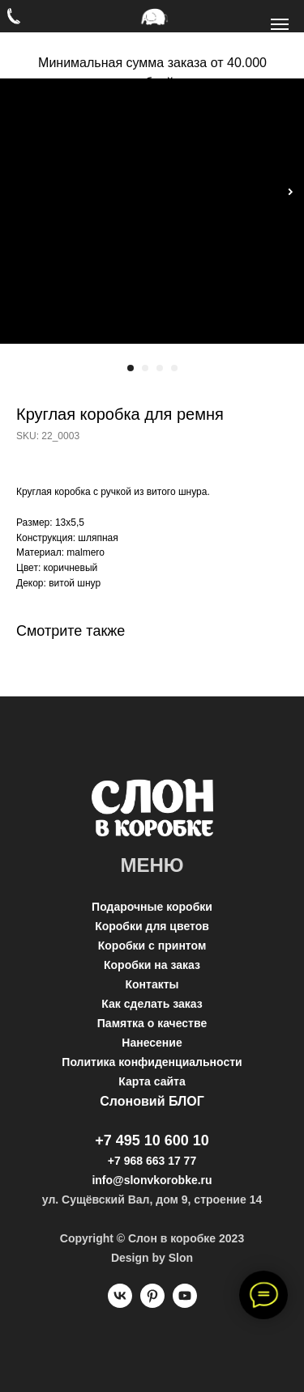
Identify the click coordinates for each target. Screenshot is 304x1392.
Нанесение (152, 1042)
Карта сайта (151, 1081)
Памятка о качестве (152, 1023)
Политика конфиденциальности (152, 1062)
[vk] (120, 1303)
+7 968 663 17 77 (152, 1160)
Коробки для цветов (152, 926)
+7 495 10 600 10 (152, 1140)
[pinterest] (152, 1303)
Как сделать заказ (151, 1003)
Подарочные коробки (152, 906)
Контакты (151, 984)
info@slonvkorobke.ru (152, 1180)
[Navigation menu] (280, 24)
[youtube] (185, 1303)
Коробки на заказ (152, 964)
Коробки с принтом (152, 945)
